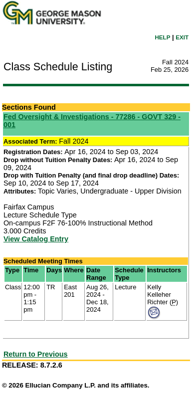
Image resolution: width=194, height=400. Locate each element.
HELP (162, 37)
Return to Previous (35, 354)
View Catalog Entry (35, 239)
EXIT (182, 37)
